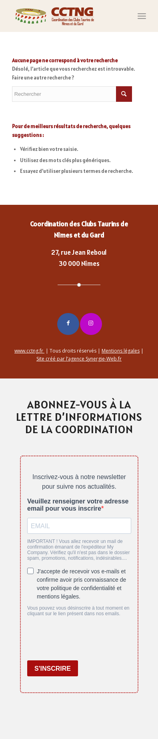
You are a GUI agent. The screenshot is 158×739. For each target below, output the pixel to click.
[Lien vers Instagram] (91, 324)
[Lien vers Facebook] (68, 324)
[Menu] (142, 16)
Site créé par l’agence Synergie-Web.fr (79, 358)
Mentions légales (121, 350)
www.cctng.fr (29, 350)
